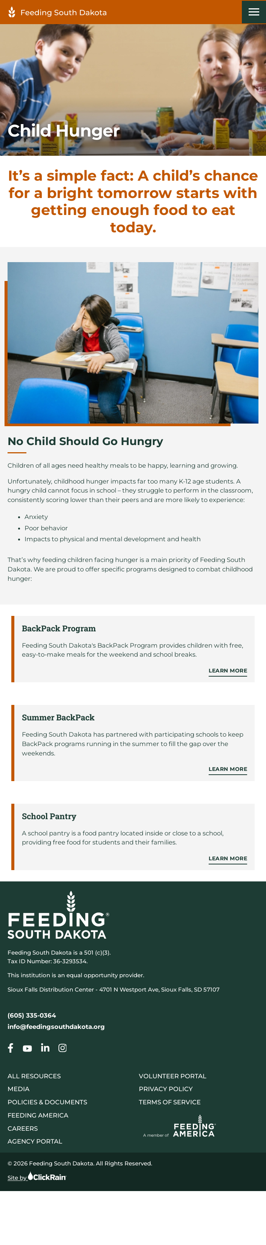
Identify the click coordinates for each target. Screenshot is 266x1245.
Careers (23, 1128)
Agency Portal (35, 1141)
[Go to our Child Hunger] (11, 1049)
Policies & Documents (47, 1102)
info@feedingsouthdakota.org (56, 1026)
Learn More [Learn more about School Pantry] (228, 858)
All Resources (34, 1076)
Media (18, 1089)
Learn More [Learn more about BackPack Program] (228, 670)
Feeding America (38, 1115)
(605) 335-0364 (32, 1015)
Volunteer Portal (172, 1076)
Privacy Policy (166, 1089)
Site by (37, 1176)
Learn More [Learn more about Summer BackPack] (228, 769)
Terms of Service (170, 1102)
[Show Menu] (254, 12)
